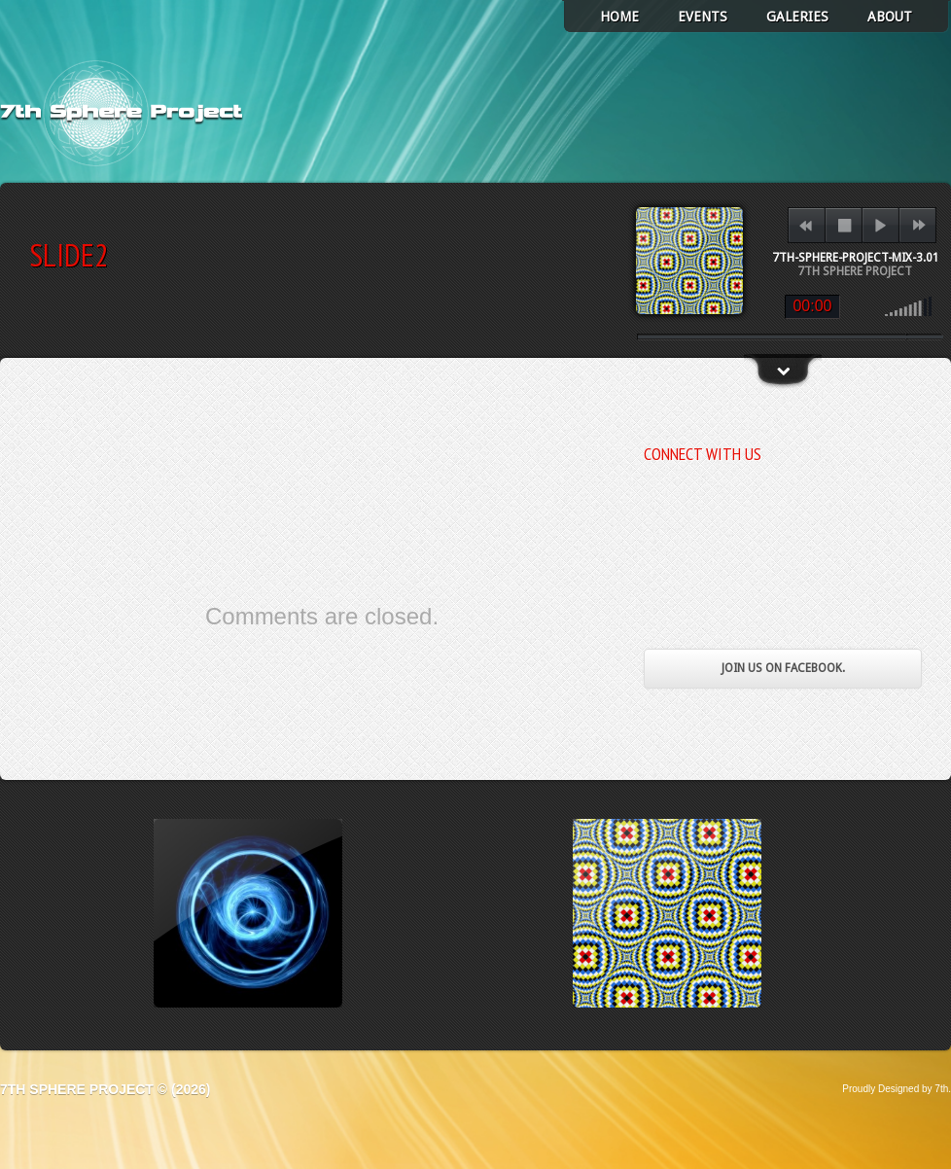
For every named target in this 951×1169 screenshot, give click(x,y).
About (889, 16)
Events (702, 16)
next (918, 225)
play (880, 225)
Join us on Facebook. (783, 668)
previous (805, 225)
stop (844, 225)
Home (619, 16)
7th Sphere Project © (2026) (105, 1089)
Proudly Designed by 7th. (896, 1088)
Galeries (797, 16)
